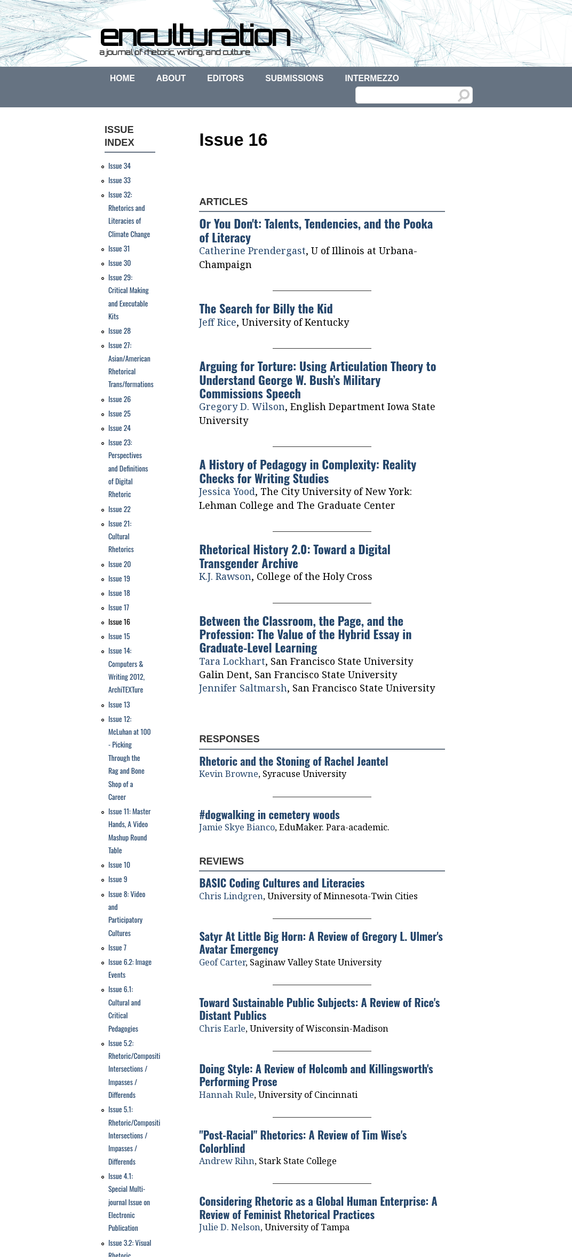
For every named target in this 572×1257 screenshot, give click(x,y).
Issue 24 (119, 427)
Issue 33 (119, 180)
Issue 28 (119, 330)
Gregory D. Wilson (242, 406)
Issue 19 (119, 578)
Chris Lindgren (231, 896)
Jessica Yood (227, 491)
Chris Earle (222, 1028)
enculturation (194, 35)
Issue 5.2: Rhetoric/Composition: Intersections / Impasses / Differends (138, 1069)
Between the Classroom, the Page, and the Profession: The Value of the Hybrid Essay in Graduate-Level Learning (305, 633)
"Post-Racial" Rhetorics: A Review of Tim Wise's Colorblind (303, 1141)
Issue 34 (119, 165)
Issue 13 (119, 704)
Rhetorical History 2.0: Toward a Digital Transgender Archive (295, 555)
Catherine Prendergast (252, 250)
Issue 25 (119, 413)
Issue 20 (119, 564)
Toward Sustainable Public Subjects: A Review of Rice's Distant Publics (319, 1008)
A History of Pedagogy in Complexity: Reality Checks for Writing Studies (307, 470)
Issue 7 (117, 947)
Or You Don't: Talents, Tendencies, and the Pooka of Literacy (316, 229)
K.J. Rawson (225, 576)
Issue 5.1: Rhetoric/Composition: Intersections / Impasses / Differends (138, 1135)
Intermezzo (372, 78)
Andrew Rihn (227, 1161)
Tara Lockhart (232, 661)
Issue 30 (119, 262)
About (171, 78)
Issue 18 (119, 592)
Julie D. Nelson (229, 1227)
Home (122, 78)
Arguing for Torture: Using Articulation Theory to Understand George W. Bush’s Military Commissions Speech (317, 379)
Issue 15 (119, 636)
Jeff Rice (217, 322)
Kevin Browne (228, 774)
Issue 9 (118, 879)
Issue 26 (119, 399)
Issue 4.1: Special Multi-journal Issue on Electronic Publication (129, 1202)
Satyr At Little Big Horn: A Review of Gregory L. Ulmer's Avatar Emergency (321, 942)
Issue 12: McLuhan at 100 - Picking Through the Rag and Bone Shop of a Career (129, 757)
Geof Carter (222, 962)
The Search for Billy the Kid (265, 308)
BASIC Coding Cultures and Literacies (281, 883)
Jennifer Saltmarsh (243, 687)
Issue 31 (119, 248)
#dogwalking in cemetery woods (269, 814)
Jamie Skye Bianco (237, 827)
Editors (225, 78)
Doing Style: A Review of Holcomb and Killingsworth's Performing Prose (316, 1074)
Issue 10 (119, 864)
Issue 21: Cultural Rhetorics (121, 536)
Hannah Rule (226, 1095)
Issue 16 (119, 621)
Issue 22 (119, 509)
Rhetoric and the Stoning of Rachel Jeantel (293, 761)
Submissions (294, 78)
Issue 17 (118, 607)
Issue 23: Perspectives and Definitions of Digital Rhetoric (128, 468)
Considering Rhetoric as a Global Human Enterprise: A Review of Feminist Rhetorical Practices (318, 1207)
